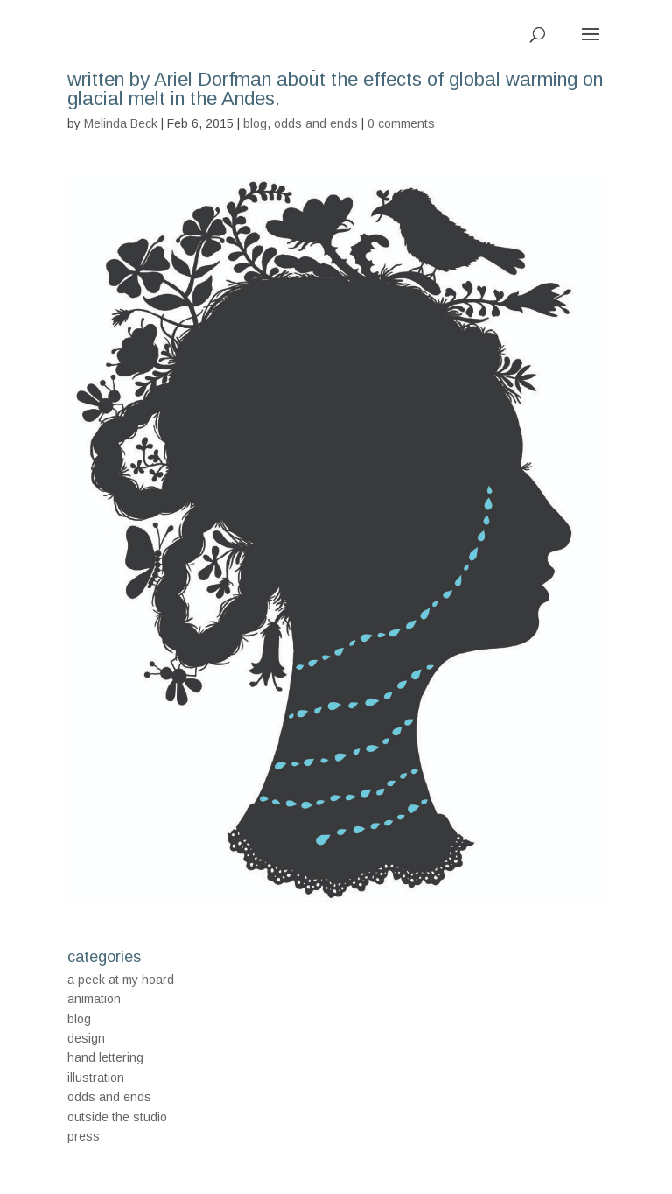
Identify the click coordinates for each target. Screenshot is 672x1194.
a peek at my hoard (120, 980)
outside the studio (117, 1117)
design (86, 1038)
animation (94, 999)
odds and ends (316, 123)
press (83, 1136)
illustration (95, 1078)
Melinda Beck (121, 123)
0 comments (401, 123)
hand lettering (105, 1057)
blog (255, 123)
